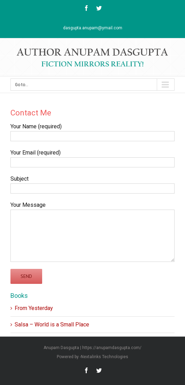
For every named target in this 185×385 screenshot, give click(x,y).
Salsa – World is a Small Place (52, 324)
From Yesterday (34, 308)
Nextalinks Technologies (104, 356)
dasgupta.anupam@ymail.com (92, 27)
